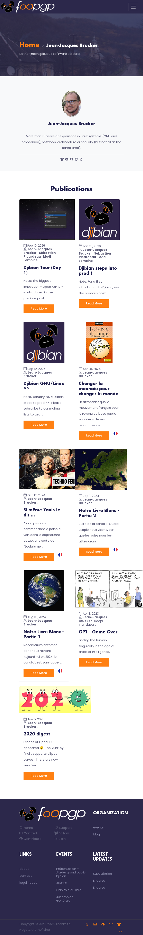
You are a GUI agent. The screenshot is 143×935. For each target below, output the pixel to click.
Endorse (99, 879)
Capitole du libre (68, 888)
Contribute (30, 837)
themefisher (40, 928)
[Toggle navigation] (133, 7)
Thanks (61, 922)
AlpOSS (61, 881)
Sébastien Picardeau (40, 255)
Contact (28, 832)
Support (63, 826)
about (24, 867)
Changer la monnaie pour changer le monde (98, 388)
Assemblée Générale (64, 897)
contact (25, 874)
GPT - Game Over (98, 631)
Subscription (102, 872)
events (98, 826)
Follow (62, 832)
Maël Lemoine (37, 258)
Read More (39, 308)
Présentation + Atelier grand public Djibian (71, 871)
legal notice (28, 881)
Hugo (23, 928)
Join (60, 837)
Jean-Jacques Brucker (38, 251)
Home (29, 45)
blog (96, 833)
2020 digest (37, 732)
